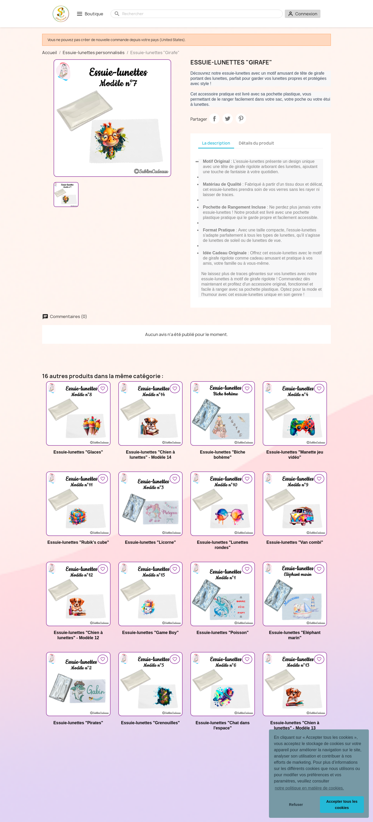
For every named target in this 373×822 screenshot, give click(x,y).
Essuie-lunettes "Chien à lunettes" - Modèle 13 (294, 725)
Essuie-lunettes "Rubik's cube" (78, 542)
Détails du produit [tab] (256, 143)
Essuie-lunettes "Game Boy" (150, 632)
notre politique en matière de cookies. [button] (309, 788)
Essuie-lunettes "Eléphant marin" (294, 635)
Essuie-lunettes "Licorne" (150, 542)
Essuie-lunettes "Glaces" (78, 452)
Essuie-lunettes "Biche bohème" (222, 454)
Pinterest (241, 118)
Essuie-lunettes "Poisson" (223, 632)
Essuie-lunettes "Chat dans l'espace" (223, 725)
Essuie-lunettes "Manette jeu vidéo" (294, 454)
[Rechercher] (200, 14)
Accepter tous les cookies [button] (341, 804)
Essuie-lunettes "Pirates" (78, 723)
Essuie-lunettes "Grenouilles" (150, 723)
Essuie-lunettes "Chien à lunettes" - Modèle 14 (150, 454)
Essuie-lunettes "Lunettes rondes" (222, 545)
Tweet (227, 118)
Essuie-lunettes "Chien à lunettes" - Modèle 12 (78, 635)
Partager (214, 118)
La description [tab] (216, 143)
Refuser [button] (296, 804)
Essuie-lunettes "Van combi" (294, 542)
